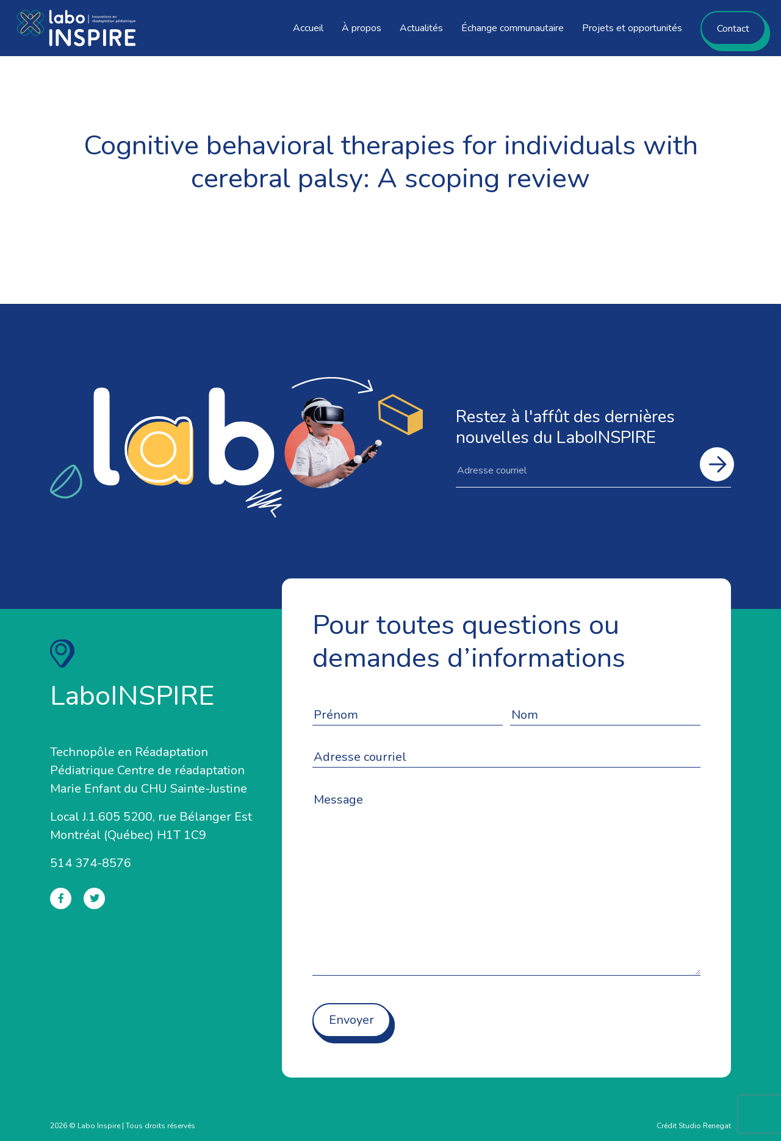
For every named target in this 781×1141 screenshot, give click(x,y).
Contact (733, 28)
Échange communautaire (512, 28)
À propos (361, 28)
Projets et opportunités (632, 28)
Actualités (421, 28)
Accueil (308, 28)
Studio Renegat (704, 1126)
